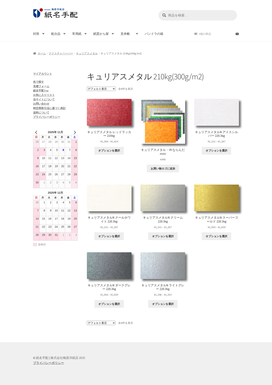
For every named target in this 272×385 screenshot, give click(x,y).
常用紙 (76, 34)
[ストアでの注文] (101, 89)
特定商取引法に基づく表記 (49, 108)
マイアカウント (42, 73)
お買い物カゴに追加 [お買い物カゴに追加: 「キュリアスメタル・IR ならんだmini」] (163, 168)
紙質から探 (101, 34)
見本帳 (127, 34)
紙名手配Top (41, 90)
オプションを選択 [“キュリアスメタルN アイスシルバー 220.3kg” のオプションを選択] (216, 150)
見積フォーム (41, 86)
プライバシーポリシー (46, 117)
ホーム (42, 53)
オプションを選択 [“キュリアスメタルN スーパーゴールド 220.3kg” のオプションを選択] (216, 236)
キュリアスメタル (87, 53)
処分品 (55, 34)
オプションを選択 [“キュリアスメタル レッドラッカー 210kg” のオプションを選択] (109, 150)
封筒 (36, 34)
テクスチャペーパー (61, 53)
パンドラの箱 (154, 34)
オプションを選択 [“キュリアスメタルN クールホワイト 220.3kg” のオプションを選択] (109, 236)
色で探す (38, 82)
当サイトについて (44, 99)
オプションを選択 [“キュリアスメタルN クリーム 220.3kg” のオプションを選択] (163, 236)
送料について (41, 112)
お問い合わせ (41, 103)
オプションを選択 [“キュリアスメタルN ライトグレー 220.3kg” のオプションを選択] (163, 304)
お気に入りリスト (44, 95)
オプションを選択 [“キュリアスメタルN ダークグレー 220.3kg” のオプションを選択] (109, 304)
